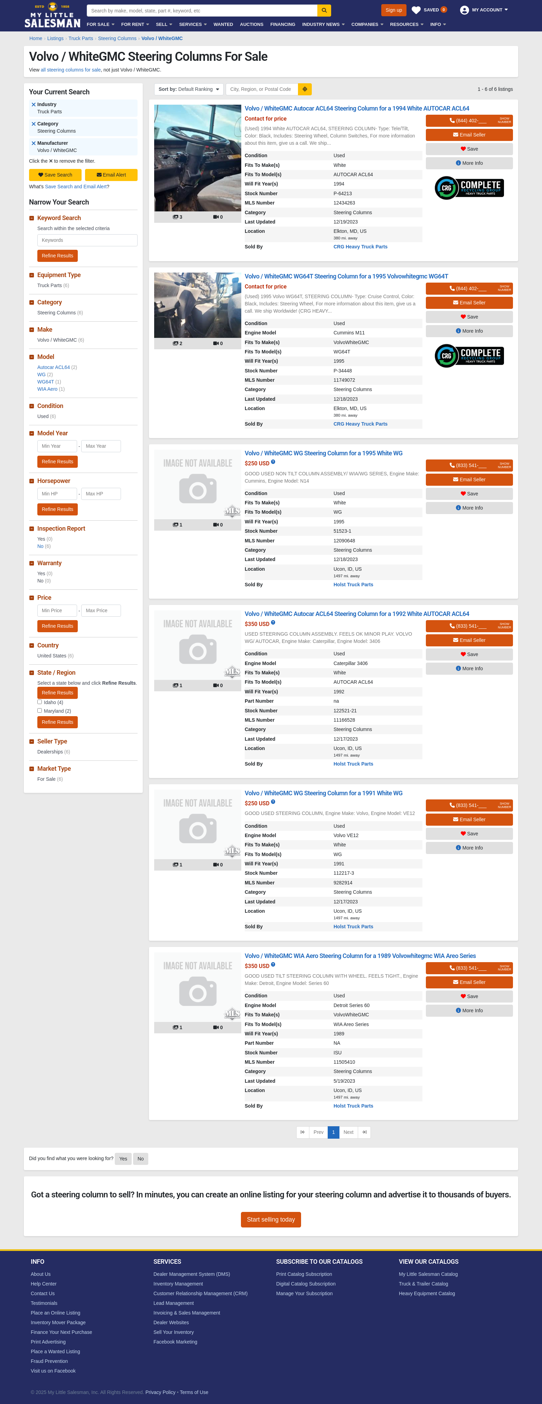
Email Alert (111, 175)
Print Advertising (48, 1342)
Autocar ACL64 (57, 367)
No (44, 546)
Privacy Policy (161, 1392)
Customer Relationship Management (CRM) (200, 1293)
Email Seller (469, 134)
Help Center (44, 1284)
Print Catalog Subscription (304, 1274)
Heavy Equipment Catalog (427, 1293)
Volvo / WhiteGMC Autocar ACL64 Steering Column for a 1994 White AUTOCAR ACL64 (357, 108)
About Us (41, 1274)
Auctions (251, 24)
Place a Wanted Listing (55, 1351)
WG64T (49, 382)
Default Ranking (189, 89)
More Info (469, 163)
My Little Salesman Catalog (428, 1274)
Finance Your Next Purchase (61, 1332)
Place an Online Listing (55, 1313)
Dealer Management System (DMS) (191, 1274)
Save (469, 149)
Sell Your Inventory (173, 1332)
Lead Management (173, 1303)
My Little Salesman (53, 15)
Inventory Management (178, 1284)
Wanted (223, 24)
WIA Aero (51, 389)
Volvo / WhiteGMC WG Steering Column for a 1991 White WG (323, 793)
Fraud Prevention (49, 1361)
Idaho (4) (53, 702)
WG (45, 374)
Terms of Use (194, 1392)
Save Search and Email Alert (75, 186)
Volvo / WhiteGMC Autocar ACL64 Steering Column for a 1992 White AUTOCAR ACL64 (357, 613)
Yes (123, 1158)
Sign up (394, 10)
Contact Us (43, 1293)
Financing (282, 24)
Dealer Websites (171, 1322)
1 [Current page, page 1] (333, 1132)
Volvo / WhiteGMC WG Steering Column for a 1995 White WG (323, 453)
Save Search (55, 175)
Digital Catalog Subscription (306, 1284)
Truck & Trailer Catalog (423, 1284)
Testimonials (44, 1303)
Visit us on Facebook (53, 1371)
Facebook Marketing (175, 1342)
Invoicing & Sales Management (186, 1313)
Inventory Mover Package (58, 1322)
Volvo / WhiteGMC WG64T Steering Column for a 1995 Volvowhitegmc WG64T (346, 276)
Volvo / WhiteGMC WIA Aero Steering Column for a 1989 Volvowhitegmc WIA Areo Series (360, 955)
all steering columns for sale (71, 70)
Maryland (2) (57, 711)
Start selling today (271, 1219)
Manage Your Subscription (304, 1293)
